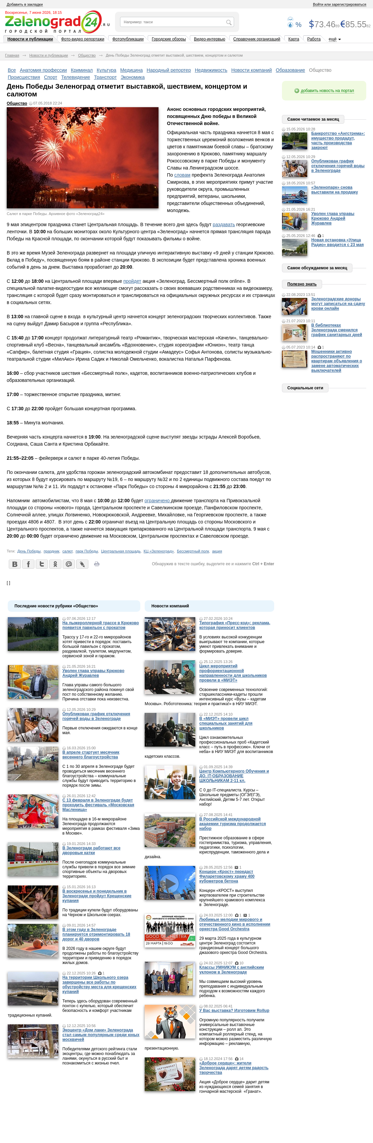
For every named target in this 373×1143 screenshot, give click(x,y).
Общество (86, 55)
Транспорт (105, 77)
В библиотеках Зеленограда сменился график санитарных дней (336, 330)
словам (182, 175)
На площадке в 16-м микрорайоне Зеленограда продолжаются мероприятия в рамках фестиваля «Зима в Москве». (101, 826)
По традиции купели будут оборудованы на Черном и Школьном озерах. (100, 912)
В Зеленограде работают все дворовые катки (91, 850)
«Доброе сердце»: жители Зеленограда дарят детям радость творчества (233, 1068)
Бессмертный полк (193, 551)
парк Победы (87, 551)
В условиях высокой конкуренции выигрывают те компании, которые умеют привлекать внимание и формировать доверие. (231, 644)
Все (12, 70)
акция (217, 551)
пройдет (132, 281)
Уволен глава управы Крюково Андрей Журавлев (93, 673)
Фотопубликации (128, 39)
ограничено (157, 500)
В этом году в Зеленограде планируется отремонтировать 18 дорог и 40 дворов (96, 934)
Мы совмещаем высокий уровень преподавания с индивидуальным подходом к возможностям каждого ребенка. (232, 988)
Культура (106, 70)
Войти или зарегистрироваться (339, 4)
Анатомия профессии (43, 70)
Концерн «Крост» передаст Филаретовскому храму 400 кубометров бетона (227, 876)
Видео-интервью (209, 39)
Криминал (82, 70)
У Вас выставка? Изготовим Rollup (234, 1010)
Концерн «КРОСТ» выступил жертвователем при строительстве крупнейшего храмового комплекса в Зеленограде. (232, 897)
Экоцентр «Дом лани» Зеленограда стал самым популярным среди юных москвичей (100, 1035)
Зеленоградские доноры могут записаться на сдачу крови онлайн (338, 304)
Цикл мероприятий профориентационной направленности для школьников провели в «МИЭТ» (233, 673)
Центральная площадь (121, 551)
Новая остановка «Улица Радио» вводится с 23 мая (337, 242)
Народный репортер (169, 70)
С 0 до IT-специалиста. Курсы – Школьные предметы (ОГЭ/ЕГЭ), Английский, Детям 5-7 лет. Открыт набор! (232, 797)
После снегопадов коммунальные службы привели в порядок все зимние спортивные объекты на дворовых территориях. (98, 869)
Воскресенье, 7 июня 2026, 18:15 (33, 12)
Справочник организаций (256, 39)
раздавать (224, 224)
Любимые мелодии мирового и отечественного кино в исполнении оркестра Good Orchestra (234, 924)
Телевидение (75, 77)
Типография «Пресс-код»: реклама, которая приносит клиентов (234, 625)
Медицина (131, 70)
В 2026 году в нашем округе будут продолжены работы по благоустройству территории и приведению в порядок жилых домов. (100, 955)
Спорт (50, 77)
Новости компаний (251, 70)
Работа (314, 39)
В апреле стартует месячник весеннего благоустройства (90, 754)
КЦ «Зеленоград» (159, 551)
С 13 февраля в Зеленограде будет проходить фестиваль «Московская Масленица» (98, 805)
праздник (51, 551)
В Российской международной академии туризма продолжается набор (232, 824)
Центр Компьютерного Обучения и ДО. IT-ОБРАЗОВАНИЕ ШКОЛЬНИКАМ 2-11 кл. (234, 776)
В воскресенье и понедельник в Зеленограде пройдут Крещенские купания (97, 896)
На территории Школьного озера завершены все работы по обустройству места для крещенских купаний (99, 984)
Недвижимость (211, 70)
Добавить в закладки (25, 4)
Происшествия (24, 77)
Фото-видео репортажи (82, 39)
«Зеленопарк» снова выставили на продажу (334, 189)
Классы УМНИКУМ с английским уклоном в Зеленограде (231, 969)
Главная (12, 55)
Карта (293, 39)
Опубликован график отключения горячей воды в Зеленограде (96, 716)
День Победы (29, 551)
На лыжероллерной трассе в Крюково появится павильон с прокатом (100, 625)
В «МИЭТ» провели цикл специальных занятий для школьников (225, 723)
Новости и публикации (30, 39)
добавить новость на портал (327, 90)
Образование (290, 70)
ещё (333, 39)
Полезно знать (302, 284)
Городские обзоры (169, 39)
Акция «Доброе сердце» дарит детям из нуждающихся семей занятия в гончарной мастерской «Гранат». (234, 1087)
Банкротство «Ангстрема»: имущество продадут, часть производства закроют (338, 140)
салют (67, 551)
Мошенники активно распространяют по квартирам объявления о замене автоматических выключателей (336, 361)
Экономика (133, 77)
